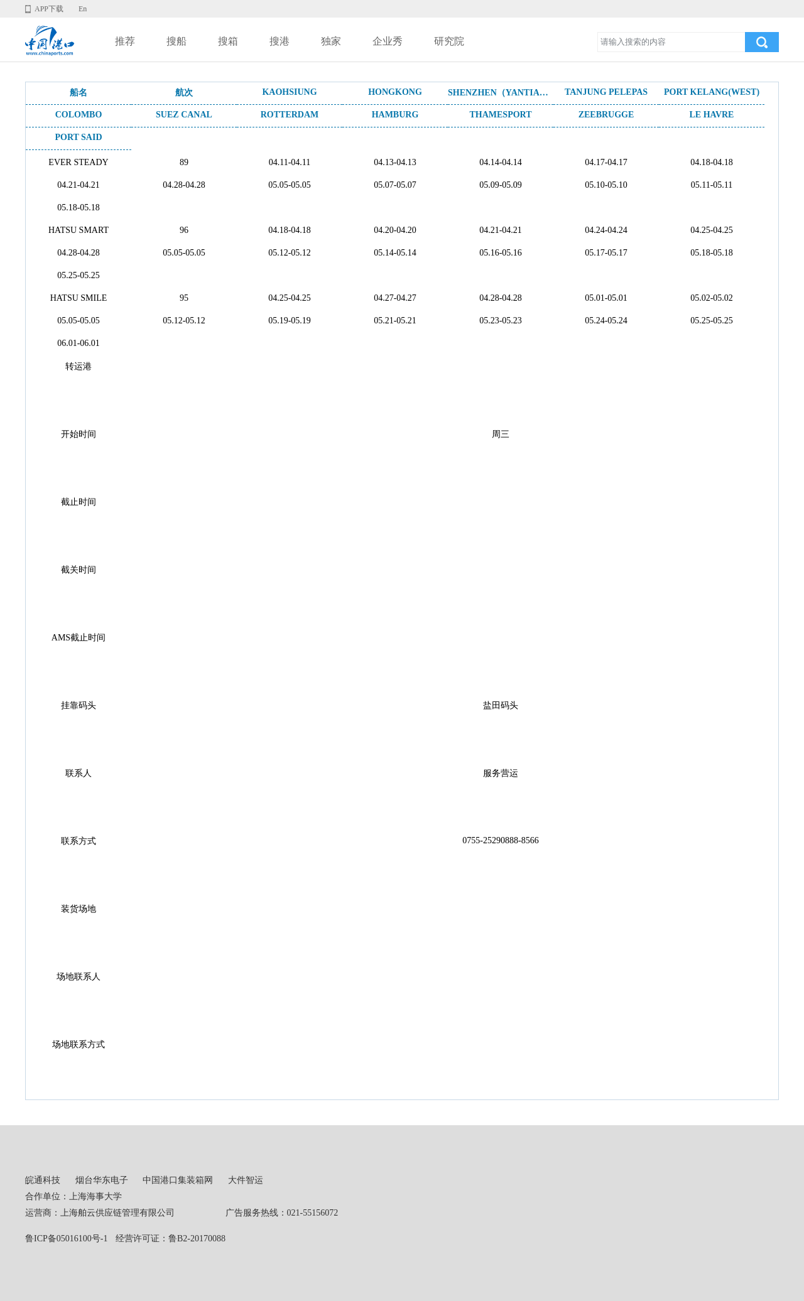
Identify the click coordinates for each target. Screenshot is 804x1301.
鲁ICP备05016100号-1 (66, 1238)
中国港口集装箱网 (178, 1180)
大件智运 (245, 1180)
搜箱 (228, 41)
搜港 (279, 41)
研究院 (449, 41)
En (83, 8)
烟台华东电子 (101, 1180)
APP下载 (49, 8)
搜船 (176, 41)
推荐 (125, 41)
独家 (331, 41)
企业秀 (387, 41)
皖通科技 (42, 1180)
